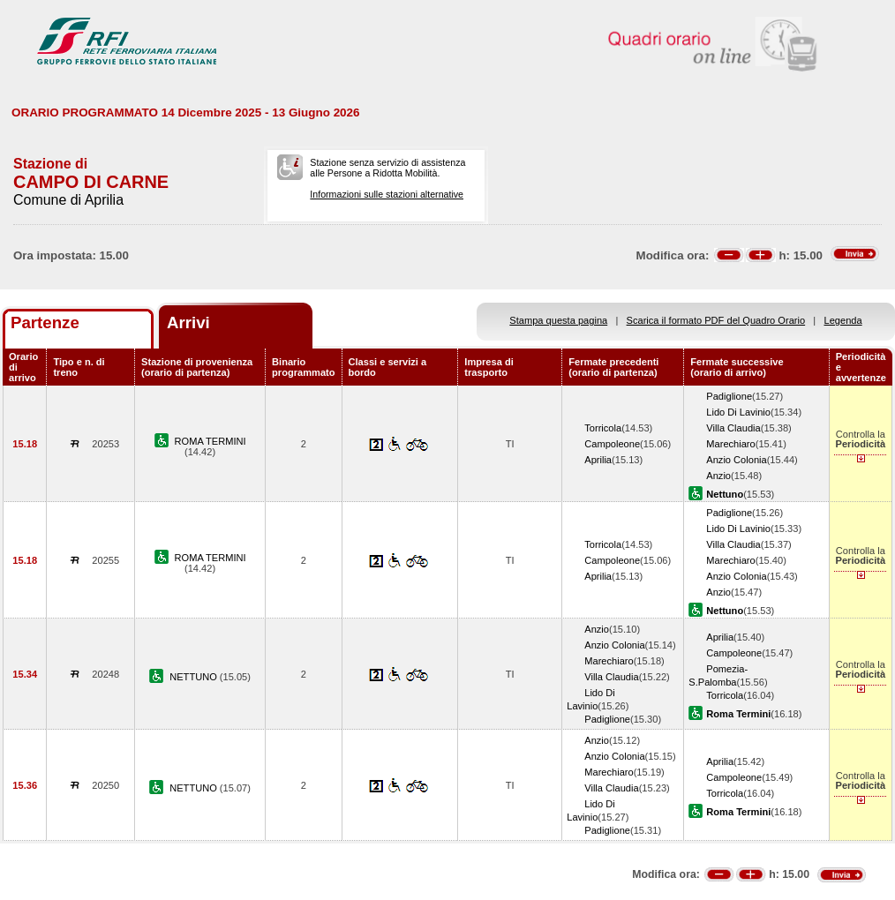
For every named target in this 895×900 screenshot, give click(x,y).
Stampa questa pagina (558, 320)
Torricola (602, 428)
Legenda (843, 320)
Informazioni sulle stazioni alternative (386, 194)
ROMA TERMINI (210, 441)
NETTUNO (194, 676)
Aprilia (598, 459)
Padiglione (729, 396)
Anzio (718, 475)
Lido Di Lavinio (738, 412)
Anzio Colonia (736, 459)
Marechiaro (730, 444)
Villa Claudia (733, 428)
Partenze (45, 322)
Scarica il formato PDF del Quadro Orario (716, 320)
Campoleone (612, 444)
